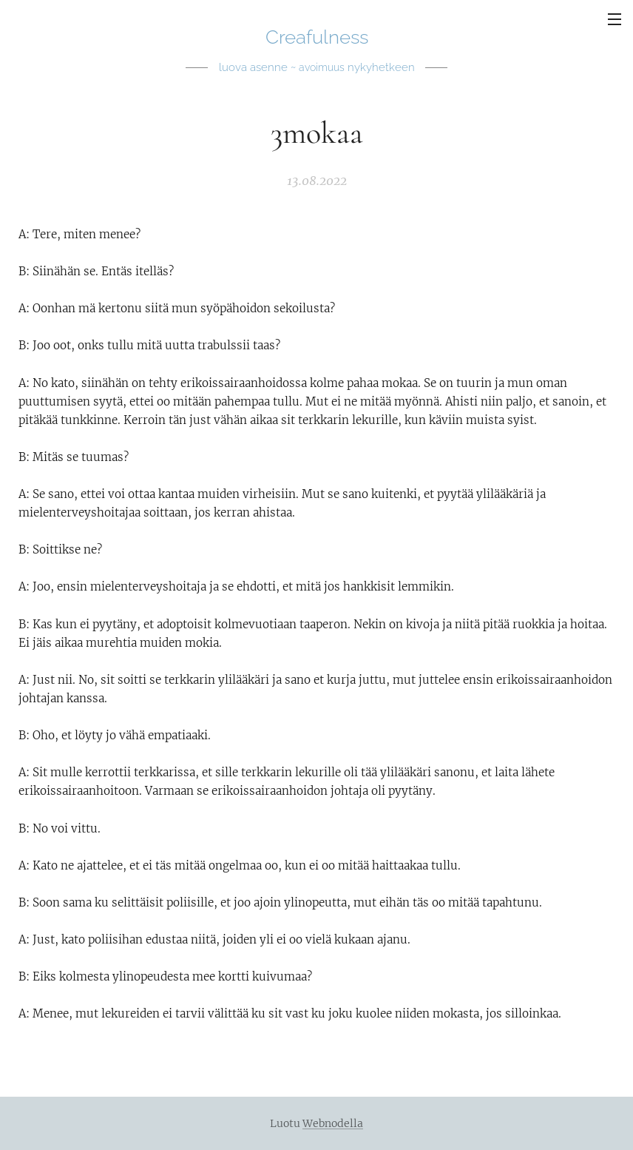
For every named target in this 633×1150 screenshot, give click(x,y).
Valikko (614, 19)
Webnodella (332, 1123)
